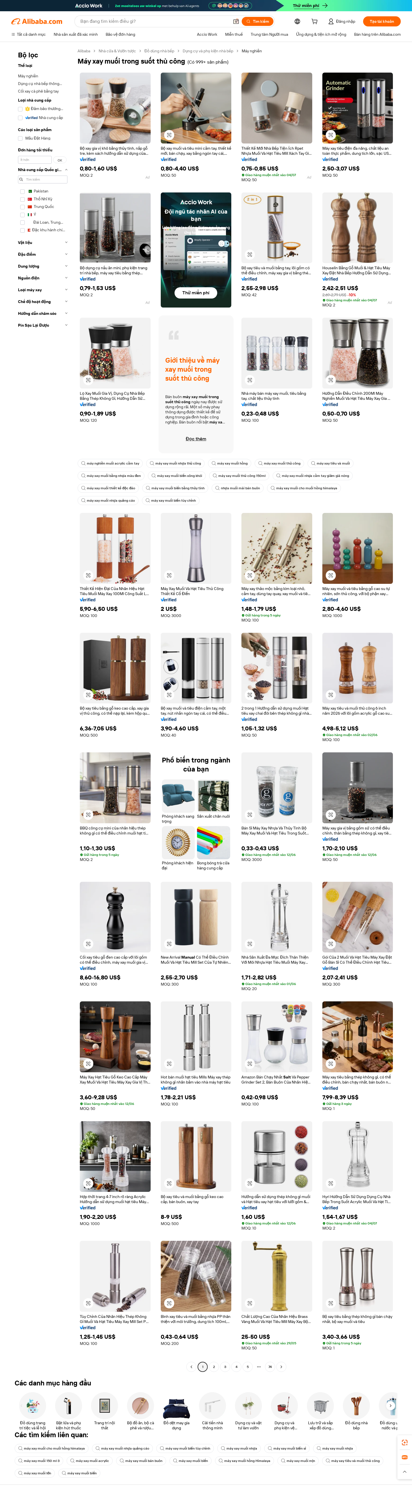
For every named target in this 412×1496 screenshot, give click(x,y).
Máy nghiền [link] (252, 51)
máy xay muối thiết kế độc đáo (108, 488)
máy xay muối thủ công (279, 463)
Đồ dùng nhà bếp (159, 51)
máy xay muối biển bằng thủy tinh (175, 488)
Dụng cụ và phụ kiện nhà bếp (208, 51)
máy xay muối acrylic (89, 1461)
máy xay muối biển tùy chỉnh (171, 500)
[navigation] (43, 709)
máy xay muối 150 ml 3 (39, 1461)
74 (270, 1367)
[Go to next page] (281, 1367)
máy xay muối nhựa (239, 1448)
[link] (404, 1442)
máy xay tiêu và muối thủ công (352, 1461)
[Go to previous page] (191, 1367)
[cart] (315, 22)
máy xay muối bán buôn (141, 1461)
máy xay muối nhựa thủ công (175, 463)
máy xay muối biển (190, 1461)
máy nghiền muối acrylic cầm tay (110, 463)
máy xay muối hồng (230, 463)
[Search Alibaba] (154, 21)
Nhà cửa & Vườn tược (117, 51)
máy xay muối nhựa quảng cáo (108, 500)
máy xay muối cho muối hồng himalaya (304, 488)
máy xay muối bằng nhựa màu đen (111, 476)
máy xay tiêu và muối (330, 463)
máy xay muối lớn (34, 1473)
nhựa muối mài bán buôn (237, 488)
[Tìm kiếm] (257, 21)
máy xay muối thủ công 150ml (239, 476)
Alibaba (84, 51)
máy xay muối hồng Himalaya (244, 1461)
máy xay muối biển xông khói (176, 476)
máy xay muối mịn (298, 1461)
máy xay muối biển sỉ (287, 1448)
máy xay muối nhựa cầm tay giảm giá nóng (312, 476)
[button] (236, 21)
